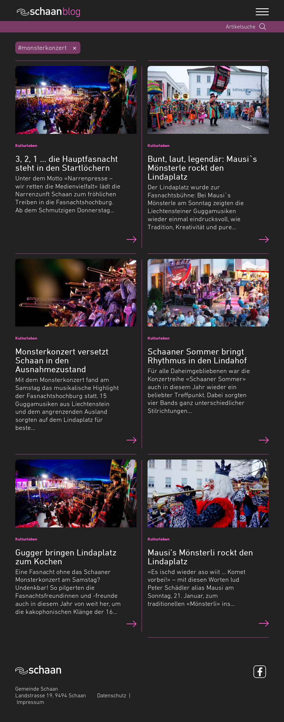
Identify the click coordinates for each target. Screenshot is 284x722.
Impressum (30, 702)
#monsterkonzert (42, 47)
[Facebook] (259, 671)
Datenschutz (111, 695)
